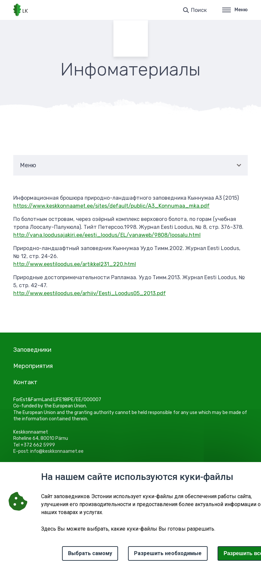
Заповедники (32, 349)
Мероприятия (33, 366)
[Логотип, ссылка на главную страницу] (20, 10)
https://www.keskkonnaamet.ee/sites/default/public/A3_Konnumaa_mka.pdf (111, 206)
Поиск (199, 10)
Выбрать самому (90, 553)
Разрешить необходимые (168, 553)
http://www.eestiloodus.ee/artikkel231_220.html (74, 264)
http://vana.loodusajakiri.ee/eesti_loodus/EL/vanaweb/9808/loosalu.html (107, 235)
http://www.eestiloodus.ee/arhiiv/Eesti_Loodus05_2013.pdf (89, 293)
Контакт (25, 382)
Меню (235, 10)
